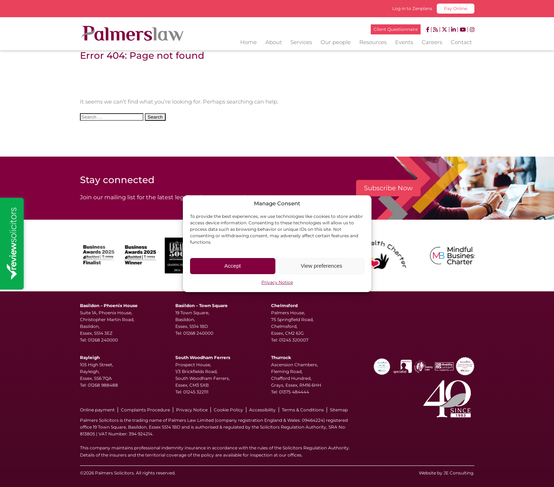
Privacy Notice (277, 282)
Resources (373, 42)
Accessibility (262, 409)
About (273, 42)
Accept (232, 266)
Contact (461, 42)
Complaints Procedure (145, 409)
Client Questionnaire (396, 29)
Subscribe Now (388, 188)
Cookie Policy (228, 409)
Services (301, 42)
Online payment (97, 409)
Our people (336, 42)
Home (248, 42)
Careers (432, 42)
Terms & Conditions (303, 409)
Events (404, 42)
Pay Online (455, 8)
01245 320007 (293, 340)
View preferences (321, 266)
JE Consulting (458, 473)
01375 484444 (294, 392)
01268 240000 (103, 340)
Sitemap (339, 409)
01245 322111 (195, 392)
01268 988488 (103, 385)
